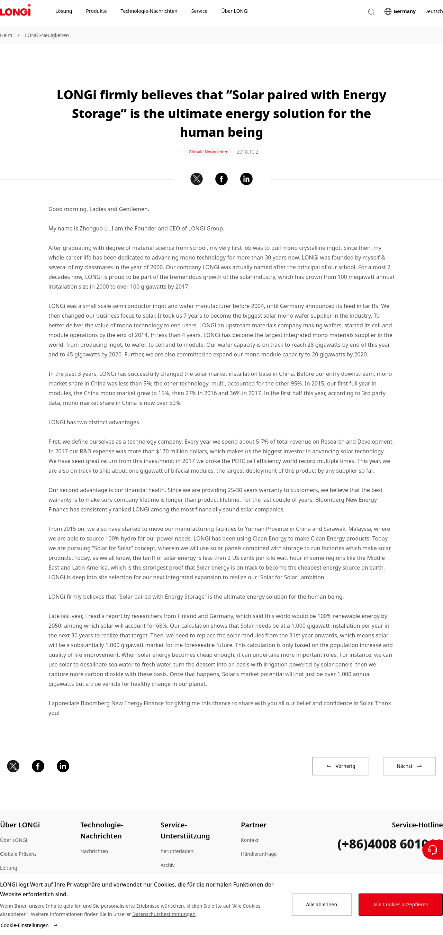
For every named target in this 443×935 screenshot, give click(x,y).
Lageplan (10, 862)
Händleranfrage (259, 834)
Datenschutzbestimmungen (164, 914)
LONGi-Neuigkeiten (47, 35)
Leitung (8, 848)
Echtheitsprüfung (180, 859)
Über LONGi (13, 820)
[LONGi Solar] (15, 13)
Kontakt (250, 820)
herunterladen (177, 831)
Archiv (168, 845)
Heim (6, 35)
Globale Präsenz (18, 834)
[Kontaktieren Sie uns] (432, 850)
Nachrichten (94, 831)
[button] (371, 13)
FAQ (165, 873)
